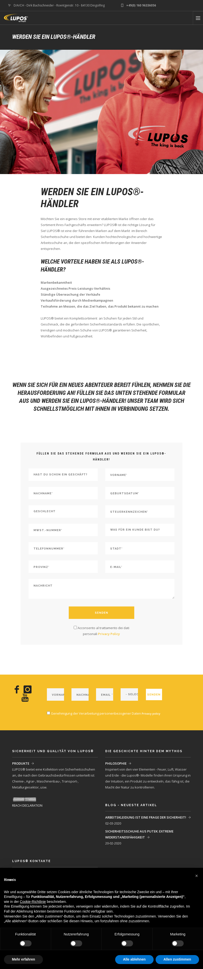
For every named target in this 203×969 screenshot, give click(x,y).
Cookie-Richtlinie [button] (33, 902)
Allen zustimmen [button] (177, 959)
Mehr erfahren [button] (23, 959)
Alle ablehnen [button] (134, 959)
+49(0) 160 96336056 (141, 5)
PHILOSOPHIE (116, 763)
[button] (197, 876)
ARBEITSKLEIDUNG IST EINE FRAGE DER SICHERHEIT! (145, 817)
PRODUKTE (20, 763)
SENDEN (101, 612)
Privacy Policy (109, 634)
